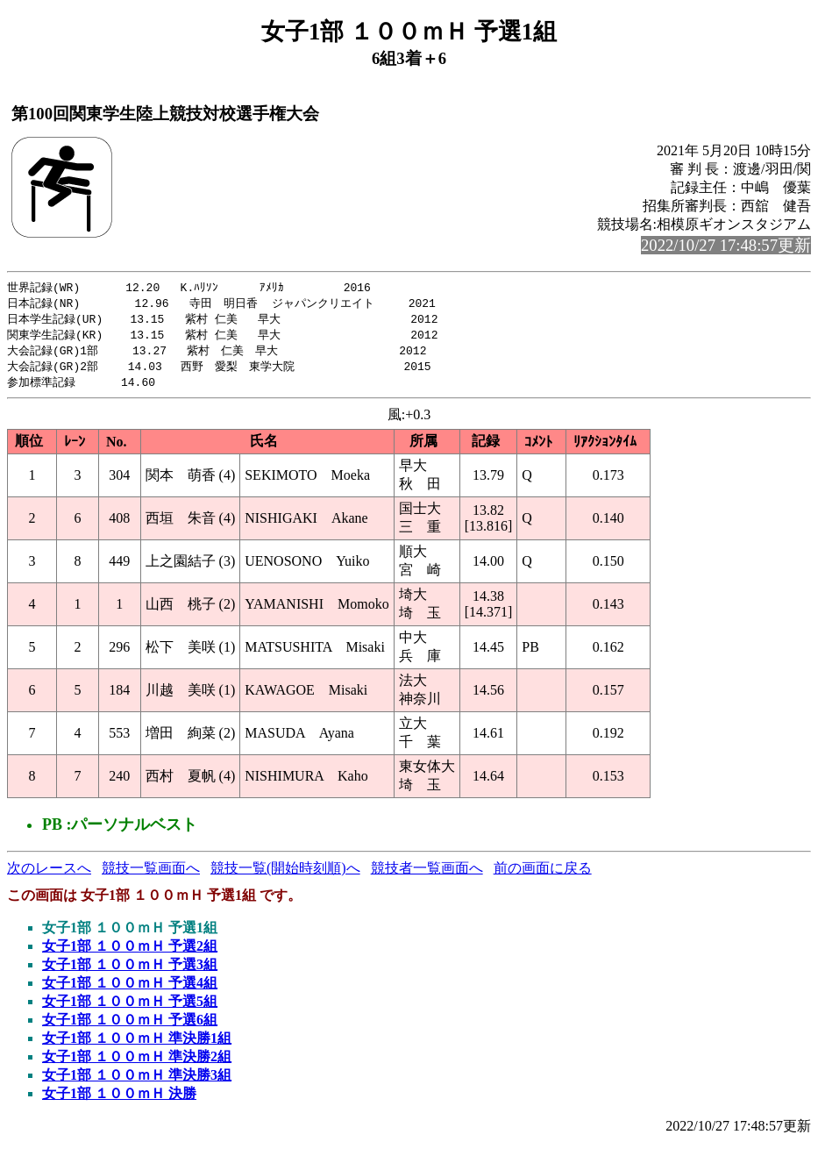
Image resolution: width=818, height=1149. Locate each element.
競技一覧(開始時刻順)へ (285, 874)
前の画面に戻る (543, 874)
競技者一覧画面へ (427, 874)
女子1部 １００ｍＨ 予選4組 (129, 988)
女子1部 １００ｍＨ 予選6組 (129, 1025)
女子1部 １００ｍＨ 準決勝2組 (136, 1062)
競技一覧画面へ (151, 874)
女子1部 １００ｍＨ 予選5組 (129, 1007)
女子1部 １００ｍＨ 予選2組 (129, 952)
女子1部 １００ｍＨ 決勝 (119, 1099)
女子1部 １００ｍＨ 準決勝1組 (136, 1044)
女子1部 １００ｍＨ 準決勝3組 (136, 1081)
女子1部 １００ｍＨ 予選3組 (129, 970)
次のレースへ (49, 874)
